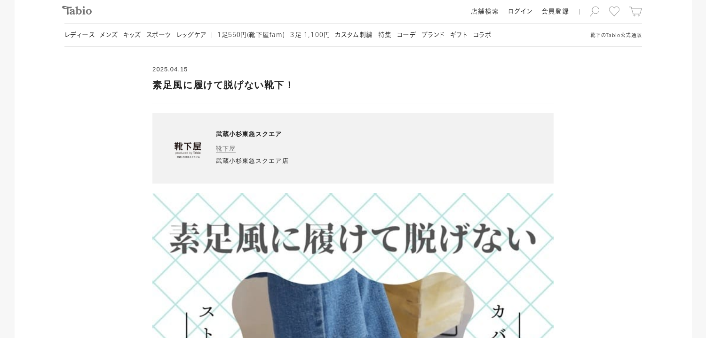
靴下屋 (226, 148)
